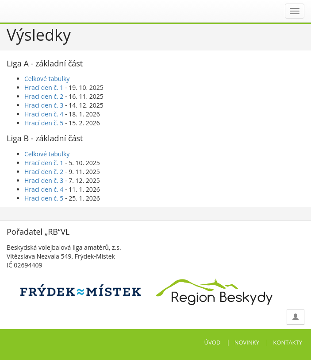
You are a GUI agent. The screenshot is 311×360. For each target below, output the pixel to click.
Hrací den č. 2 (43, 96)
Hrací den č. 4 (43, 114)
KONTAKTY (287, 342)
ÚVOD (212, 342)
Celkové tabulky (46, 78)
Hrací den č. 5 (43, 123)
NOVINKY (246, 342)
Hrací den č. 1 (43, 87)
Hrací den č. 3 (43, 105)
